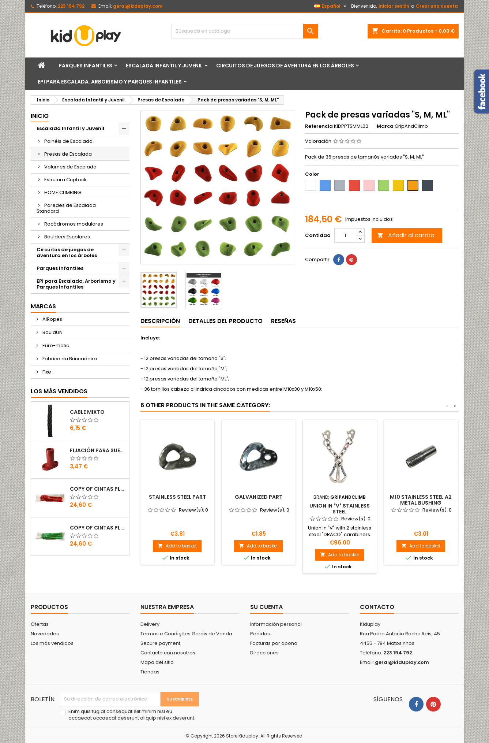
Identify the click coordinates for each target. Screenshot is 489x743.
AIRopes (51, 319)
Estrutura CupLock (65, 179)
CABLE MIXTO (87, 412)
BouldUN (52, 332)
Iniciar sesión (394, 6)
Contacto (377, 607)
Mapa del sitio (157, 662)
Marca (385, 126)
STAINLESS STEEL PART (177, 497)
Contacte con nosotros (167, 652)
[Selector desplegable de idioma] (331, 6)
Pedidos (260, 633)
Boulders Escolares (67, 236)
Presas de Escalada (68, 154)
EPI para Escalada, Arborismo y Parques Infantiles (110, 81)
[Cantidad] (345, 235)
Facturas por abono (273, 643)
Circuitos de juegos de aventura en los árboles (285, 65)
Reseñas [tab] (283, 321)
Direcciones (264, 652)
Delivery (149, 624)
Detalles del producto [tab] (225, 321)
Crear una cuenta (437, 6)
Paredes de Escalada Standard (66, 208)
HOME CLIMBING (62, 192)
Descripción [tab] (160, 321)
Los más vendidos (59, 391)
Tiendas (149, 671)
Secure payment (160, 643)
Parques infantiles (85, 65)
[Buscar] (245, 31)
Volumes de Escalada (70, 166)
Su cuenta (266, 607)
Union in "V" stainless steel (339, 508)
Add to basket (177, 546)
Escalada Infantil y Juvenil (164, 65)
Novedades (45, 633)
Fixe (46, 371)
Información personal (276, 624)
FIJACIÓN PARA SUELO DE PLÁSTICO (98, 450)
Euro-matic (55, 345)
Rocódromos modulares (73, 223)
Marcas (43, 306)
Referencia (319, 126)
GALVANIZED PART (258, 497)
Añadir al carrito (406, 235)
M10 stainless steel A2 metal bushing (421, 499)
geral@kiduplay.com (137, 6)
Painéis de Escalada (68, 141)
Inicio (40, 116)
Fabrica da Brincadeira (69, 358)
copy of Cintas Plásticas (98, 489)
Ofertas (40, 624)
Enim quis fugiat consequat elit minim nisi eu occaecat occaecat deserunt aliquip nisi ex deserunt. (131, 714)
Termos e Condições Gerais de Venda (186, 633)
